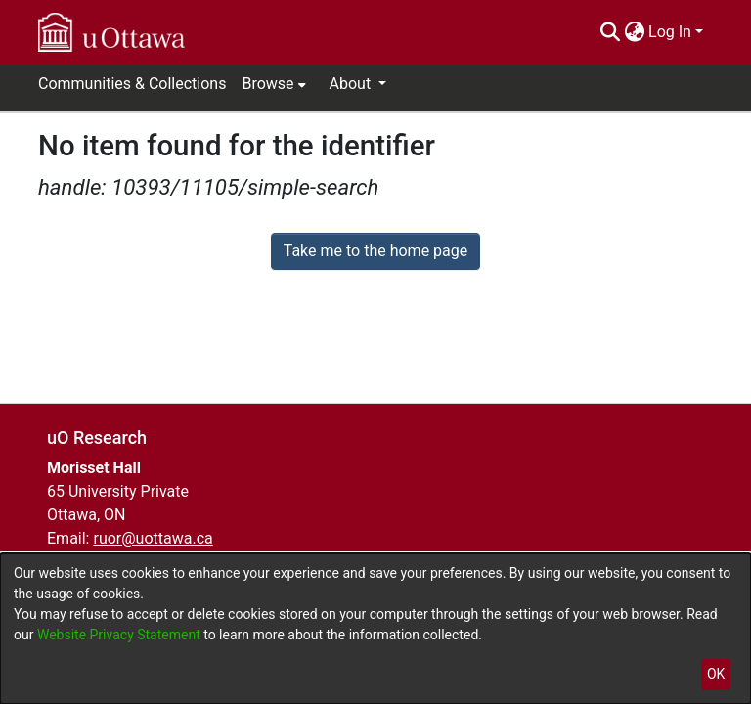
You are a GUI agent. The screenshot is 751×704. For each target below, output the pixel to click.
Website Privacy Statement (120, 634)
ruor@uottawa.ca (152, 538)
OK (716, 674)
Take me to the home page (376, 251)
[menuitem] (634, 32)
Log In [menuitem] (669, 31)
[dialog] (375, 628)
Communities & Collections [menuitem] (132, 83)
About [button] (353, 83)
